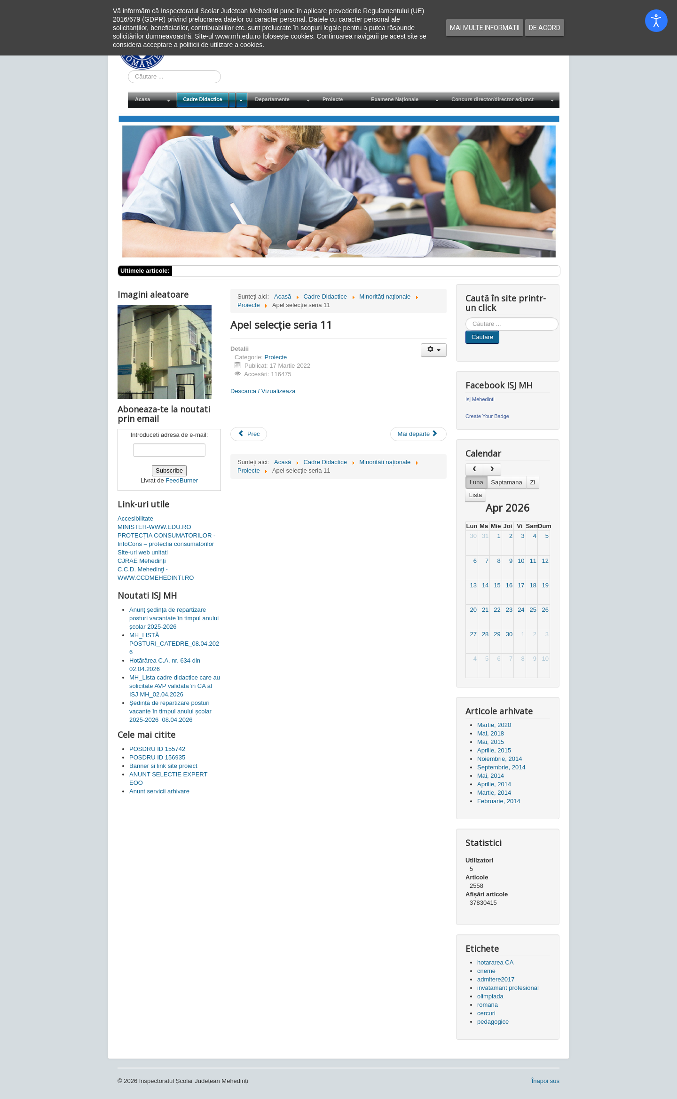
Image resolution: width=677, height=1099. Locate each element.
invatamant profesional (508, 987)
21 (485, 609)
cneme (486, 970)
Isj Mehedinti (480, 399)
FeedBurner (181, 480)
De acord (544, 28)
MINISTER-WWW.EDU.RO (154, 526)
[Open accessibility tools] (656, 20)
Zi (532, 482)
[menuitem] (152, 100)
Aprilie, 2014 (494, 784)
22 (497, 609)
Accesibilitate (135, 518)
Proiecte (276, 357)
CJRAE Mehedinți (142, 560)
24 (521, 609)
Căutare (482, 336)
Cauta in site (465, 317)
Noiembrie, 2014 (499, 758)
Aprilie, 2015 (494, 750)
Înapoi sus (545, 1080)
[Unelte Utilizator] (434, 350)
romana (487, 1004)
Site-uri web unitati (143, 552)
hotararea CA (495, 962)
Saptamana (506, 482)
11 (533, 560)
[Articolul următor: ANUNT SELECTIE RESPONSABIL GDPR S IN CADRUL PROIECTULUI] (418, 434)
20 (473, 609)
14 (485, 585)
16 (509, 585)
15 (497, 585)
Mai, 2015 (490, 741)
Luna (476, 482)
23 (509, 609)
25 (533, 609)
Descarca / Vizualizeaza (263, 391)
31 (485, 535)
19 (545, 585)
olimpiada (490, 996)
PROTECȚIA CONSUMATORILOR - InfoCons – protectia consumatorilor (166, 539)
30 (473, 535)
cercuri (486, 1013)
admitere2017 (496, 979)
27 (473, 634)
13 (473, 585)
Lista (475, 494)
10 (521, 560)
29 (497, 634)
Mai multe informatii (485, 28)
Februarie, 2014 (498, 801)
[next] (492, 469)
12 (545, 560)
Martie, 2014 (494, 792)
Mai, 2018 (490, 733)
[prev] (474, 469)
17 (521, 585)
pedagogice (493, 1021)
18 (533, 585)
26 (545, 609)
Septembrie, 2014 (501, 767)
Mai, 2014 (490, 775)
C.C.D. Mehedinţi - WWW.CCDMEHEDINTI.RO (156, 573)
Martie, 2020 (494, 724)
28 (485, 634)
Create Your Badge (487, 416)
